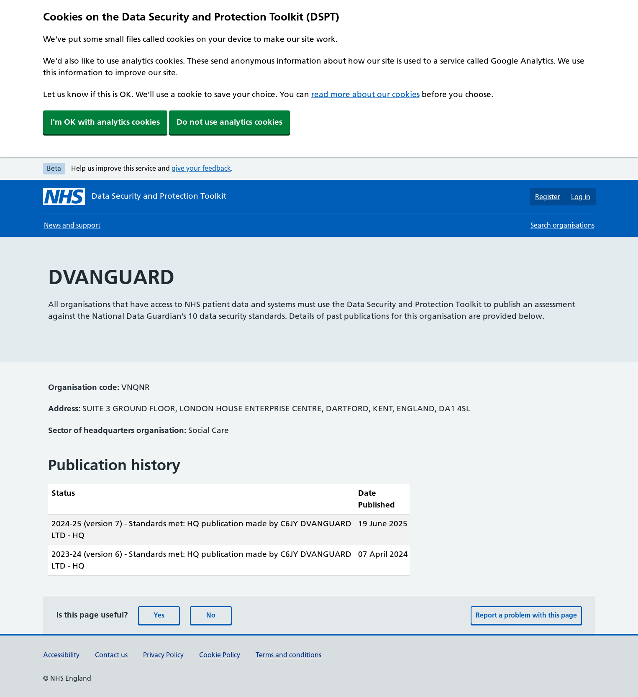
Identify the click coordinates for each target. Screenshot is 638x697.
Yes (159, 615)
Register (547, 196)
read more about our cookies (365, 94)
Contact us (111, 655)
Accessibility (61, 655)
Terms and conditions (288, 655)
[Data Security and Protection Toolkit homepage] (134, 196)
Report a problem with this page (526, 615)
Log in (580, 196)
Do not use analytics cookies (229, 122)
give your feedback (201, 168)
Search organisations (562, 225)
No (210, 615)
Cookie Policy (219, 655)
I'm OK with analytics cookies (105, 122)
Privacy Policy (163, 655)
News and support (72, 225)
